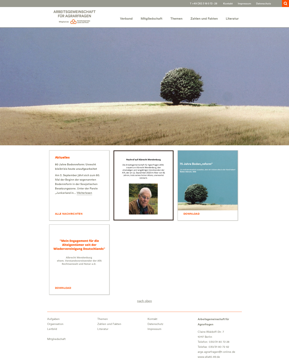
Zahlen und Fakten (204, 18)
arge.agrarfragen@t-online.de (216, 352)
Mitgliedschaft (151, 18)
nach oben (144, 301)
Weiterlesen (84, 193)
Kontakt (228, 3)
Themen (176, 18)
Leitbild (52, 329)
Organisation (55, 324)
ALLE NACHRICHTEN (68, 214)
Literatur (232, 18)
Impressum (244, 3)
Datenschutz (263, 3)
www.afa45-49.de (209, 357)
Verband (126, 18)
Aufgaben (53, 319)
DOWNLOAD (191, 214)
